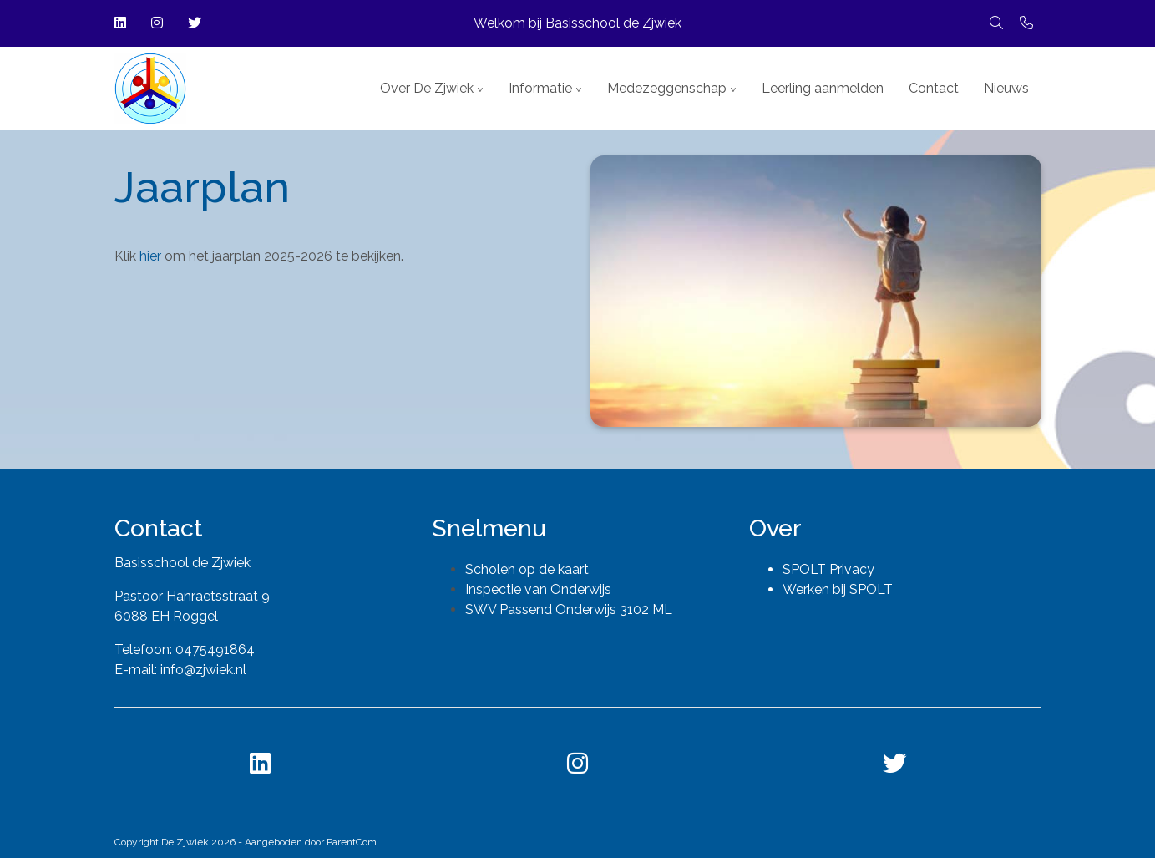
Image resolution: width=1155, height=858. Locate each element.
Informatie (540, 88)
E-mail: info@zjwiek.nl (180, 670)
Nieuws (1006, 88)
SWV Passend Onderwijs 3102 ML (568, 609)
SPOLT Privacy (828, 569)
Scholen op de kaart (527, 569)
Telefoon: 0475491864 (184, 649)
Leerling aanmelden (823, 88)
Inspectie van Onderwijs (538, 589)
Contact (934, 88)
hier (152, 256)
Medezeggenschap (667, 88)
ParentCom (352, 842)
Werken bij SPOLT (838, 589)
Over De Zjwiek (427, 88)
